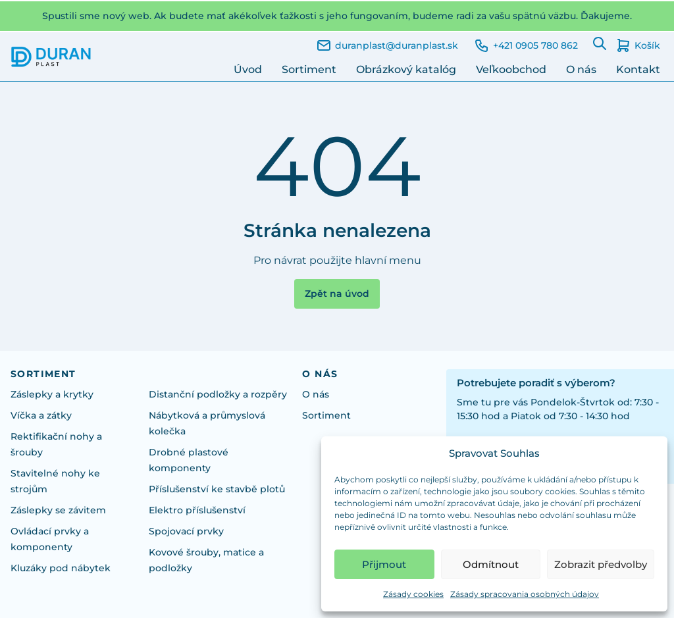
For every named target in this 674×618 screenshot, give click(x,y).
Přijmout (384, 564)
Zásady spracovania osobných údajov (524, 594)
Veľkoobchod (511, 69)
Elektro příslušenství (197, 510)
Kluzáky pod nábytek (61, 568)
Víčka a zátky (41, 415)
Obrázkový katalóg (406, 69)
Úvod (248, 69)
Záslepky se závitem (58, 510)
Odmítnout (491, 564)
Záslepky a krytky (52, 394)
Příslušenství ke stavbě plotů (217, 489)
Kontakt (638, 69)
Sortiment (309, 69)
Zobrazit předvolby (600, 564)
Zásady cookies (413, 594)
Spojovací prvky (186, 531)
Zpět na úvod (337, 293)
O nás (581, 69)
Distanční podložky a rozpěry (218, 394)
